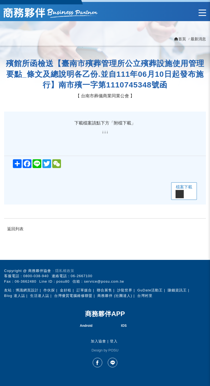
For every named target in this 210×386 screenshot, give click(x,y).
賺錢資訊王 (177, 290)
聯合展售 (104, 290)
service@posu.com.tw (104, 281)
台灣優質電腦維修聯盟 (73, 296)
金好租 (65, 290)
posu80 (63, 281)
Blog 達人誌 (14, 296)
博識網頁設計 (27, 290)
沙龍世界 (124, 290)
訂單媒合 (84, 290)
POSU (113, 350)
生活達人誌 (39, 296)
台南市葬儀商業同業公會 (105, 95)
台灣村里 (145, 296)
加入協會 (98, 341)
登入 (114, 341)
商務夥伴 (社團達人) (114, 296)
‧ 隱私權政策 (63, 271)
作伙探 (49, 290)
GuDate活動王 (150, 290)
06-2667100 (81, 276)
